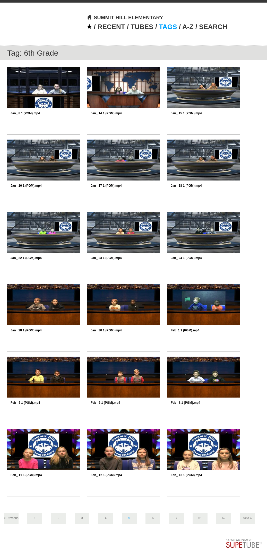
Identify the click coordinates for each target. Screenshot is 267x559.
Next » (247, 518)
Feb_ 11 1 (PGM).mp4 (26, 475)
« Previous (11, 518)
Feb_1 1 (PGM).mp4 (185, 330)
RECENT (111, 27)
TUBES (142, 27)
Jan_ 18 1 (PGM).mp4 (186, 185)
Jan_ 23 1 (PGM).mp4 (106, 258)
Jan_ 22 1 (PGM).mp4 (26, 258)
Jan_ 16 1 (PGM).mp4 (26, 185)
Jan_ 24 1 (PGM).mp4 (186, 258)
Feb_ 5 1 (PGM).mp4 (25, 403)
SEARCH (213, 27)
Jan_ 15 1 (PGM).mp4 (186, 113)
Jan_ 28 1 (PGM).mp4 (26, 330)
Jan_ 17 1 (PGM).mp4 (106, 185)
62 (223, 518)
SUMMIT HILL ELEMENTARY (125, 17)
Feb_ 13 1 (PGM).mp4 (186, 475)
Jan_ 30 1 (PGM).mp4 (106, 330)
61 (200, 518)
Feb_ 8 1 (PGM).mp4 (185, 403)
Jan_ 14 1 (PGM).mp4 (106, 113)
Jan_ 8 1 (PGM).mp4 (25, 113)
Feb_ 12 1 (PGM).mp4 (106, 475)
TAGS (168, 27)
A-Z (187, 27)
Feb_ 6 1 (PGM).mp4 (105, 403)
